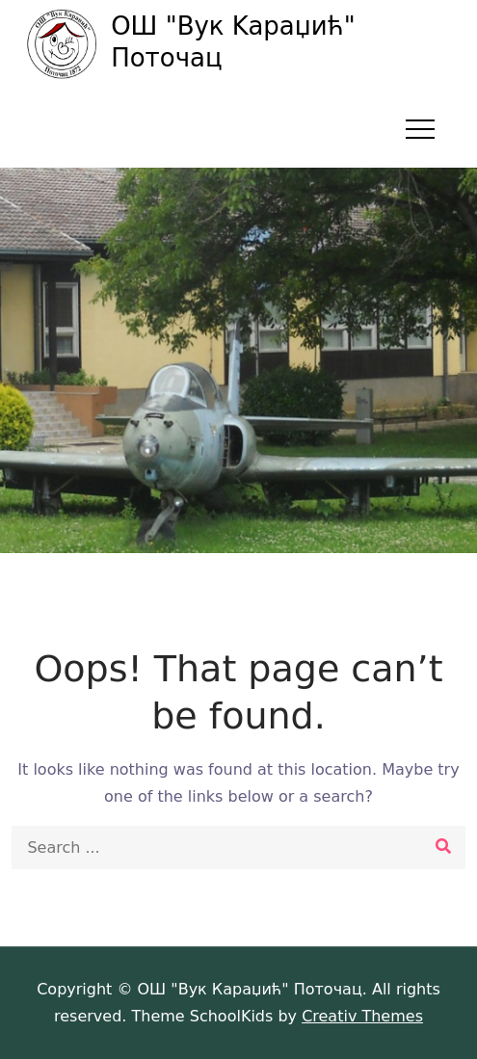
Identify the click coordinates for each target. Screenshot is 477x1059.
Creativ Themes (362, 1016)
